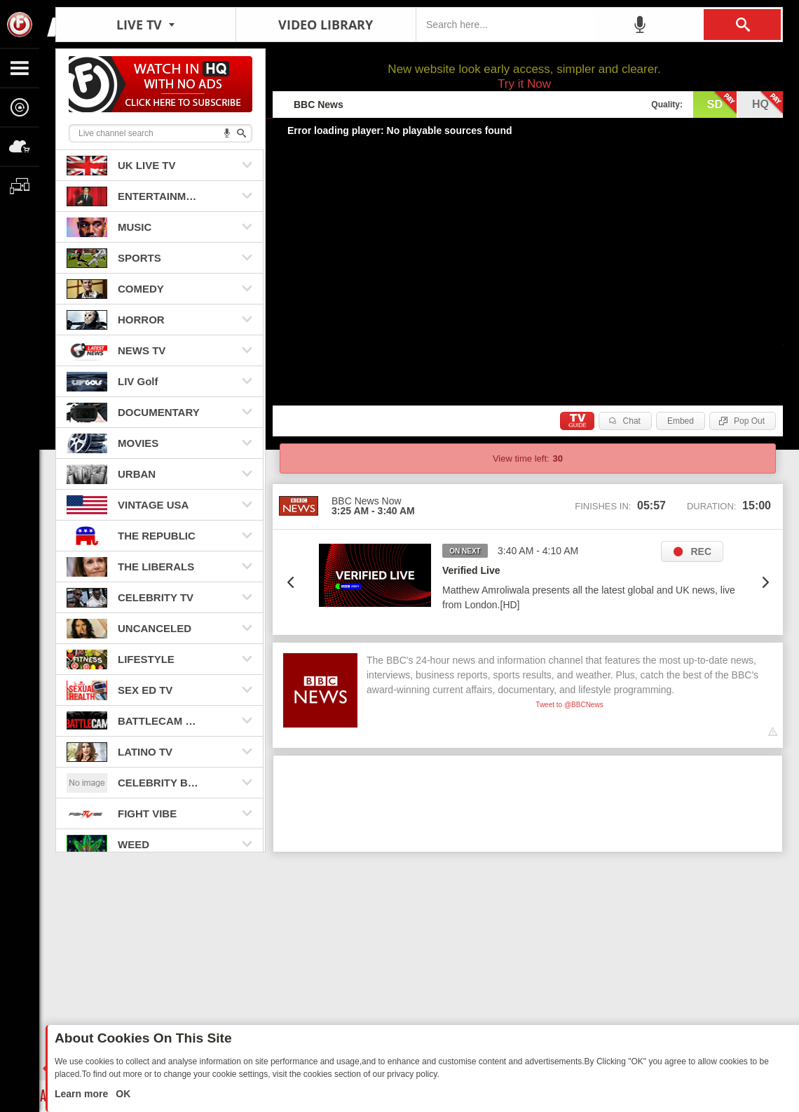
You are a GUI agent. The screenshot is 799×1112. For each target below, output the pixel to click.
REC (700, 551)
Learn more (83, 1093)
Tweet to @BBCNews (569, 705)
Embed (680, 421)
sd (722, 103)
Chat (632, 421)
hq (767, 103)
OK (121, 1093)
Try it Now (524, 84)
